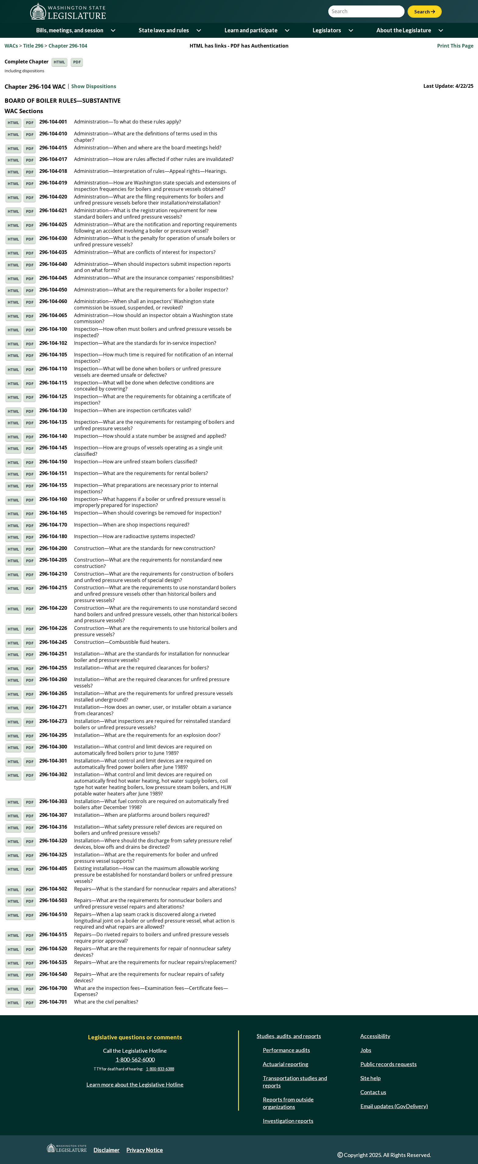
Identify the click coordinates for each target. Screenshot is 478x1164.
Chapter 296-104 (67, 45)
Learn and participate (251, 30)
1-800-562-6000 (135, 1059)
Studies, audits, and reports (289, 1036)
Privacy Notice (145, 1150)
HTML (59, 62)
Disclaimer (107, 1150)
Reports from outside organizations (288, 1103)
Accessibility (375, 1036)
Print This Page (455, 45)
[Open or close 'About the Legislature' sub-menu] (441, 30)
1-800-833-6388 (160, 1069)
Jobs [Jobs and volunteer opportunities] (365, 1050)
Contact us (373, 1092)
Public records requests (388, 1064)
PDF (77, 62)
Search (424, 11)
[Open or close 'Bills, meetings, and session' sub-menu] (114, 30)
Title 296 (33, 45)
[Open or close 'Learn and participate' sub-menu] (288, 30)
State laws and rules (164, 30)
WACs (11, 45)
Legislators (327, 30)
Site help (370, 1078)
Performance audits (286, 1050)
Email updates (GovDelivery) (394, 1106)
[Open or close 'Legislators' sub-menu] (351, 30)
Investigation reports (288, 1120)
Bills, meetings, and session (69, 30)
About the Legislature (403, 30)
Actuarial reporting (285, 1064)
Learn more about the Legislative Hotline (135, 1084)
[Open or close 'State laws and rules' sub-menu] (199, 30)
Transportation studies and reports (295, 1082)
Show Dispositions (93, 86)
